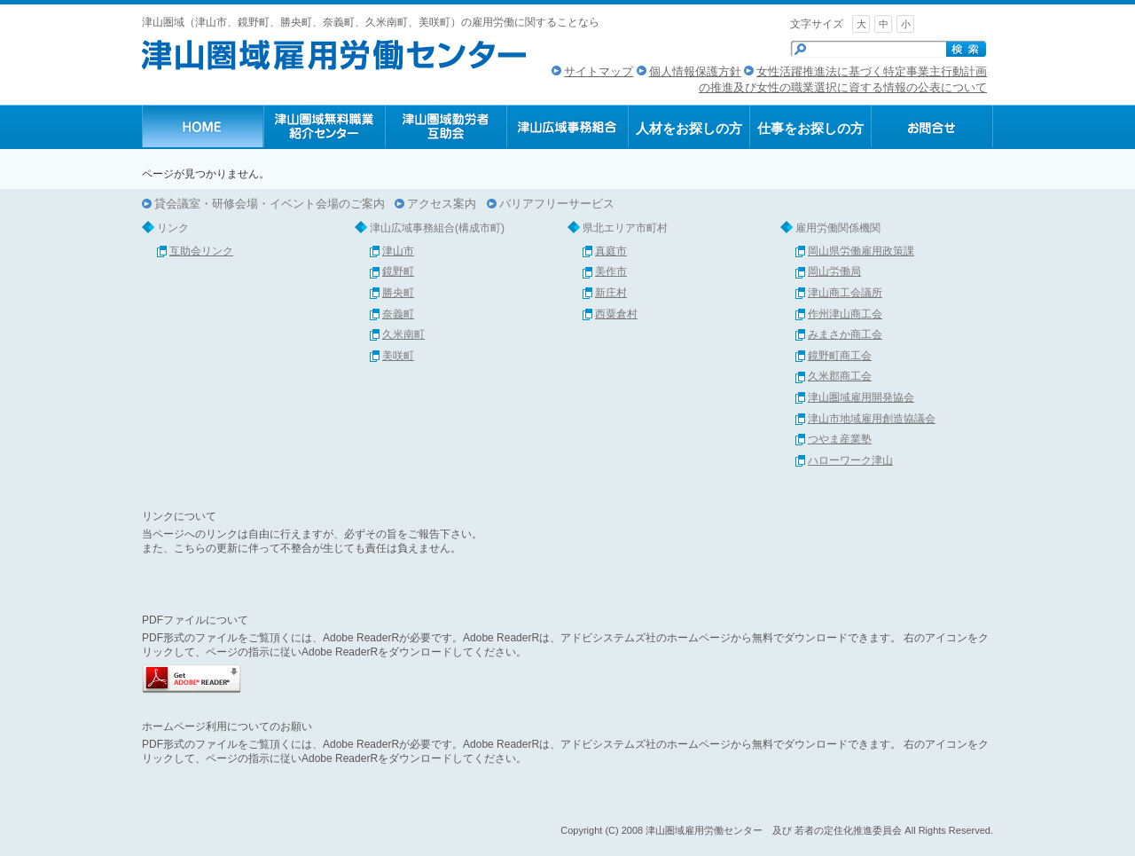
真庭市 (611, 251)
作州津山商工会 (845, 314)
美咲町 (398, 355)
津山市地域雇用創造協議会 (871, 418)
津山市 (398, 251)
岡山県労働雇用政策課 (861, 251)
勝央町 (398, 293)
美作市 (611, 271)
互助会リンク (201, 251)
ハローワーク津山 (850, 460)
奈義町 (398, 314)
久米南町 (403, 334)
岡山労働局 (834, 271)
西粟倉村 (616, 314)
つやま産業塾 (840, 439)
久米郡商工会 (840, 376)
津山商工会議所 (845, 293)
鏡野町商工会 (840, 355)
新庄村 (611, 293)
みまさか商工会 (845, 334)
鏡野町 (398, 271)
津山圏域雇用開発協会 (861, 397)
